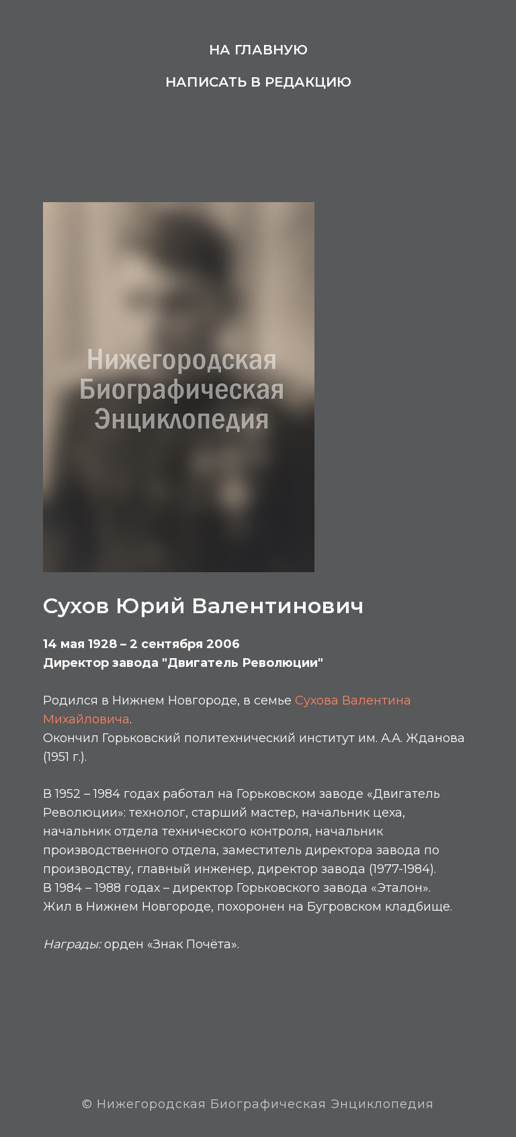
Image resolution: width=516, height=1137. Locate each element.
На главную (258, 50)
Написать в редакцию (258, 82)
